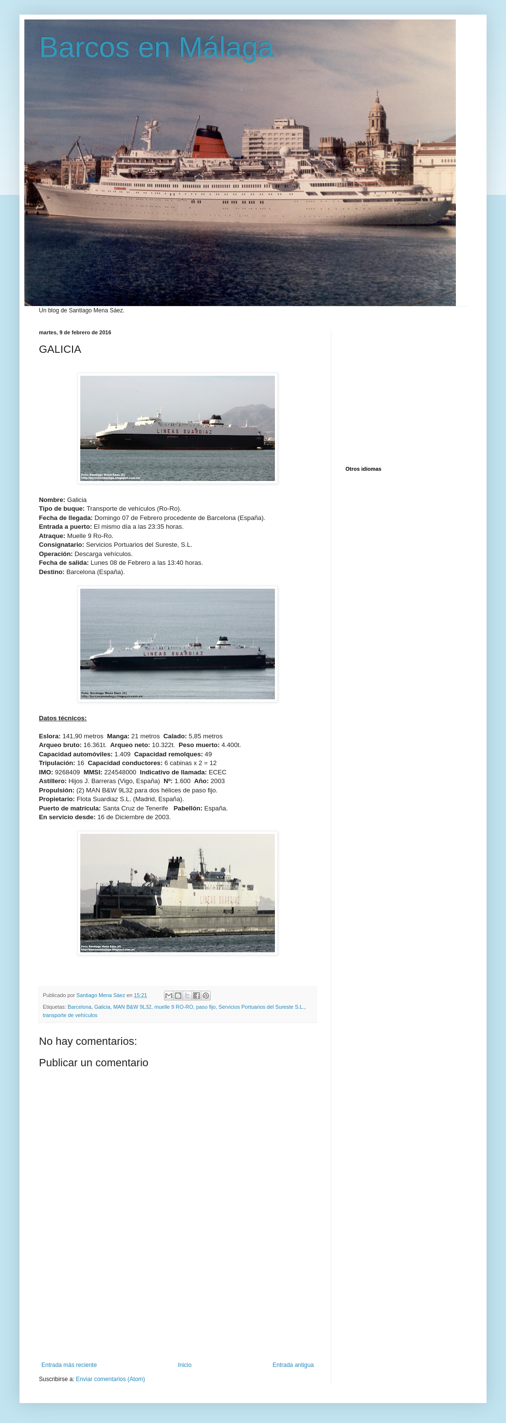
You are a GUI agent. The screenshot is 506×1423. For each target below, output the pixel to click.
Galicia (102, 1007)
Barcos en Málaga (156, 47)
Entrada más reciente (69, 1365)
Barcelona (79, 1007)
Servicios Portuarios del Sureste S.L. (261, 1007)
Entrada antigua (293, 1365)
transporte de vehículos (70, 1015)
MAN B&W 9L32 (132, 1007)
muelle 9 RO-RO (173, 1007)
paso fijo (206, 1007)
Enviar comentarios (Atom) (110, 1379)
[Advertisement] (178, 1318)
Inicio (185, 1365)
